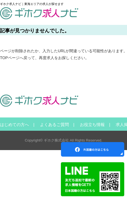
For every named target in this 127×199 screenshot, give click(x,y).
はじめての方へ (14, 124)
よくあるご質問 (54, 124)
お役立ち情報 (92, 124)
